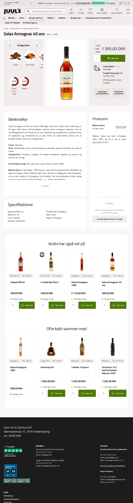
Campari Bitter (17, 282)
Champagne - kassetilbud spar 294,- (57, 3)
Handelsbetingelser (11, 499)
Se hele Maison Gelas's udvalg (109, 219)
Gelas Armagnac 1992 (18, 368)
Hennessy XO (47, 367)
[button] (31, 3)
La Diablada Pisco (49, 282)
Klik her (74, 3)
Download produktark (118, 92)
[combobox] (49, 11)
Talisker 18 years (80, 367)
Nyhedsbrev (8, 495)
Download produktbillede (102, 92)
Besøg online (98, 128)
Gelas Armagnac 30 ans (111, 283)
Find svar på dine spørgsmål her (112, 465)
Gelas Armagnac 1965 (79, 283)
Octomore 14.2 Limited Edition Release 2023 (109, 370)
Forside (6, 28)
